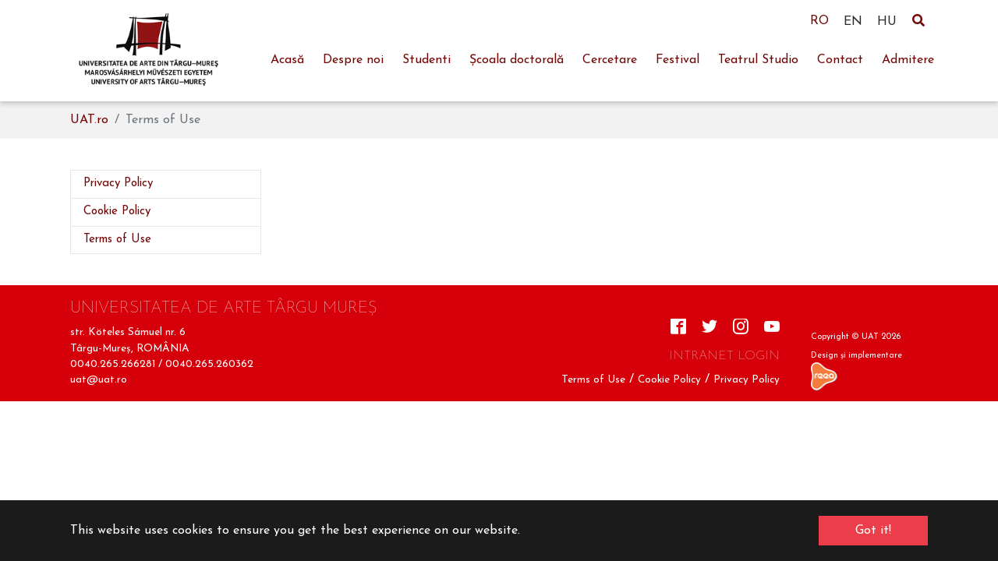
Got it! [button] (873, 530)
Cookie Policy (669, 380)
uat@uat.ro (98, 380)
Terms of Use (593, 380)
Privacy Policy (746, 380)
